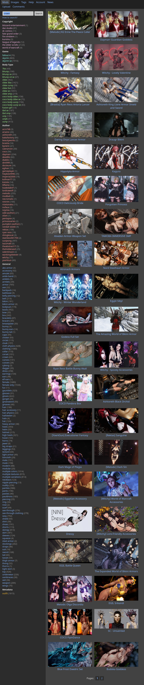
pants (7, 490)
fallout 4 (8, 55)
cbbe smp (9, 93)
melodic (9, 193)
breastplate (10, 323)
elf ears (7, 379)
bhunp (8, 71)
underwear (10, 574)
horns (7, 440)
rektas (8, 229)
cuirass (8, 359)
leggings (8, 449)
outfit (8, 593)
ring (6, 502)
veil (6, 580)
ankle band (9, 276)
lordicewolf (9, 190)
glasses (8, 393)
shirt (6, 521)
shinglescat (9, 235)
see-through (11, 510)
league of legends (13, 42)
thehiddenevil (11, 249)
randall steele (10, 226)
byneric (8, 146)
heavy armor (10, 424)
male (7, 460)
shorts (8, 527)
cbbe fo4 (8, 88)
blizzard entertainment (15, 25)
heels (7, 426)
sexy (7, 516)
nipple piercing (11, 482)
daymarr (9, 154)
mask (7, 463)
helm (7, 429)
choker (7, 337)
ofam (6, 215)
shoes (8, 524)
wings (7, 585)
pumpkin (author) (12, 224)
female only (11, 385)
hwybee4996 (10, 173)
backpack (9, 290)
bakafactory (10, 137)
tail (6, 555)
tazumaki (8, 243)
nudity (8, 485)
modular (8, 468)
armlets (8, 281)
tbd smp (9, 113)
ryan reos (9, 232)
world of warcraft (12, 47)
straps (7, 546)
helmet (8, 432)
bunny (7, 326)
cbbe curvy (9, 85)
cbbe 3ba (10, 82)
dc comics (9, 30)
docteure (8, 165)
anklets (7, 279)
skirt (7, 532)
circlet (8, 340)
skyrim (8, 58)
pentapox (8, 218)
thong (7, 563)
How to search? (9, 17)
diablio (7, 159)
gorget (7, 398)
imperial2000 (10, 176)
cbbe (7, 79)
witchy (7, 257)
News (50, 2)
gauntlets (9, 390)
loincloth (8, 457)
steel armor (9, 541)
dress (7, 371)
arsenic (8, 132)
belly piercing (11, 295)
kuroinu (7, 39)
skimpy (8, 529)
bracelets (9, 318)
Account (40, 2)
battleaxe (8, 293)
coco (6, 151)
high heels (10, 435)
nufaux (7, 207)
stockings (9, 543)
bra (6, 315)
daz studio (9, 28)
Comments (19, 6)
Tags (23, 2)
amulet (7, 273)
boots (7, 309)
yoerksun (9, 260)
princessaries (10, 221)
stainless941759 (11, 238)
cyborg (7, 365)
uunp (7, 121)
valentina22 (9, 251)
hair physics (10, 412)
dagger (8, 368)
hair (7, 407)
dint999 (7, 162)
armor (8, 284)
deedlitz (8, 157)
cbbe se (9, 90)
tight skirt (8, 568)
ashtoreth (9, 134)
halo (6, 418)
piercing (8, 499)
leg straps (9, 446)
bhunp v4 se (10, 77)
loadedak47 (9, 187)
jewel (6, 443)
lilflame (8, 185)
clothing (9, 348)
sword (8, 552)
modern (8, 465)
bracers (8, 320)
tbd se (8, 110)
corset (8, 354)
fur (6, 387)
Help (31, 2)
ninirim (8, 201)
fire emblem (9, 36)
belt (7, 298)
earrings (9, 373)
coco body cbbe (12, 96)
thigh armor (9, 560)
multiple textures (13, 474)
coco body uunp (13, 102)
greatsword (10, 401)
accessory (9, 270)
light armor (10, 454)
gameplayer (9, 171)
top (6, 571)
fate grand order (12, 33)
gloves (8, 396)
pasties (8, 493)
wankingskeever (11, 254)
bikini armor (9, 304)
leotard (8, 451)
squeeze (7, 538)
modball (7, 196)
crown (7, 357)
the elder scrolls (13, 44)
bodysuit (9, 306)
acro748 (7, 129)
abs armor (9, 267)
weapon (9, 582)
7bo (6, 68)
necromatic (9, 198)
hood (7, 437)
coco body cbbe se (13, 99)
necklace (9, 479)
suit (6, 549)
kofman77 (8, 179)
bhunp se (9, 74)
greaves (8, 404)
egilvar (7, 168)
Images (15, 2)
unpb (7, 118)
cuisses (8, 362)
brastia (7, 143)
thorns (7, 566)
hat (6, 421)
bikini (7, 301)
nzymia (8, 210)
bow (6, 312)
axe (6, 287)
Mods (5, 2)
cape (6, 334)
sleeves (8, 535)
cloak (7, 343)
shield (7, 518)
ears (6, 376)
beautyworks (10, 140)
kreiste (7, 182)
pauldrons (10, 496)
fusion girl (9, 107)
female (9, 382)
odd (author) (10, 212)
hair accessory (11, 410)
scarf (6, 507)
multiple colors (13, 471)
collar (7, 351)
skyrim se (10, 60)
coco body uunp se (13, 104)
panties (8, 488)
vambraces (9, 577)
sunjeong (9, 240)
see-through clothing (15, 513)
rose (6, 504)
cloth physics (11, 345)
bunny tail (8, 332)
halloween (9, 415)
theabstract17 (10, 246)
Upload (6, 6)
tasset (7, 557)
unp (7, 116)
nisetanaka (9, 204)
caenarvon (9, 148)
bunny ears (10, 329)
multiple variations (14, 476)
